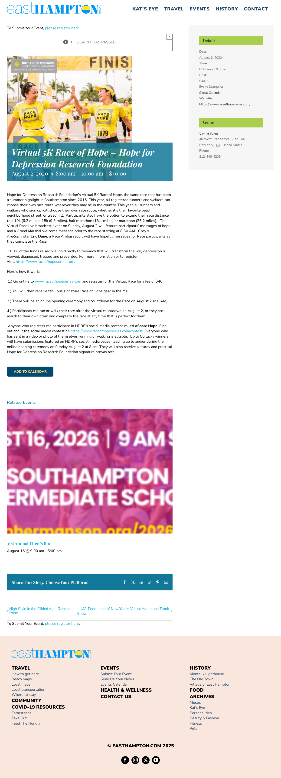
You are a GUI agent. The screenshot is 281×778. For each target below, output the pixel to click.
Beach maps (22, 679)
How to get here (25, 674)
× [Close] (170, 37)
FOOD (197, 690)
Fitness (196, 723)
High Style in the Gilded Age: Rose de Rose (40, 611)
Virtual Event (208, 134)
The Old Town (201, 679)
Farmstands (21, 713)
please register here (61, 28)
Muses (195, 702)
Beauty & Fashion (204, 718)
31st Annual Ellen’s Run (29, 543)
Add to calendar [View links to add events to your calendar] (30, 372)
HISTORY (200, 668)
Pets (193, 728)
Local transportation (28, 689)
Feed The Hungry (26, 723)
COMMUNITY (26, 700)
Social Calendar (210, 93)
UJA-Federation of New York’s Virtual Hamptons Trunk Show (123, 611)
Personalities (201, 713)
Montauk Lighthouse (207, 674)
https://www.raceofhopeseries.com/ (224, 104)
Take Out (19, 718)
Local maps (21, 684)
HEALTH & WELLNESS (126, 690)
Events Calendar (114, 684)
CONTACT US (116, 696)
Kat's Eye (197, 707)
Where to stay (24, 694)
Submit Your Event (116, 674)
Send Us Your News (117, 679)
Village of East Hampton (210, 684)
